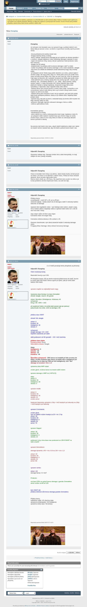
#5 (79, 261)
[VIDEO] (30, 579)
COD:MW (49, 16)
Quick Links (47, 11)
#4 (79, 189)
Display (76, 34)
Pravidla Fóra (32, 585)
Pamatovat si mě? (44, 4)
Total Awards (11, 227)
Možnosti (59, 34)
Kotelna (67, 593)
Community (27, 11)
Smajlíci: (30, 574)
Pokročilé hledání (76, 11)
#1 (79, 38)
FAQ (15, 11)
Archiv (72, 593)
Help (65, 1)
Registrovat (74, 1)
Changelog (14, 31)
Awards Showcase (12, 220)
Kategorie (11, 16)
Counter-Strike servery (24, 16)
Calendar (20, 11)
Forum (11, 8)
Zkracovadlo (51, 8)
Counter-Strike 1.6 (38, 16)
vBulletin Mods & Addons (42, 605)
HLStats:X (20, 8)
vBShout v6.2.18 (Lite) (29, 605)
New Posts (10, 11)
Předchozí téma (39, 558)
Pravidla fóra (40, 8)
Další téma (49, 558)
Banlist (30, 8)
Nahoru (78, 552)
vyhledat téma (68, 34)
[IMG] (29, 576)
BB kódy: (30, 572)
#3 (79, 165)
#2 (79, 145)
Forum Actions (37, 11)
